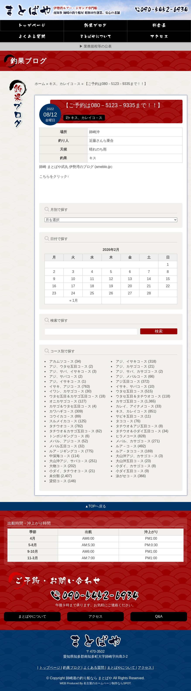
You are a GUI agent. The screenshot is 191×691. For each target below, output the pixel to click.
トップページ (50, 667)
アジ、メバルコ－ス (131, 376)
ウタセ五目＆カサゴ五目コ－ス (73, 396)
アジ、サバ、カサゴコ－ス (137, 371)
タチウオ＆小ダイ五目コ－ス (138, 431)
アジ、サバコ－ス (63, 376)
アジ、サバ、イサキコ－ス (70, 371)
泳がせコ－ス (126, 476)
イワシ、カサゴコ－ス (66, 391)
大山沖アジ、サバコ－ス (68, 461)
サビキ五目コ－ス (130, 416)
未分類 (54, 476)
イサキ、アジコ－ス (65, 386)
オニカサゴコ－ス (63, 401)
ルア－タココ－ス (130, 451)
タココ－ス (124, 421)
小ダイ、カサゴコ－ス (133, 466)
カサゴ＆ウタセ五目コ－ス (70, 406)
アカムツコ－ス (61, 361)
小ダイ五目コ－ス (130, 471)
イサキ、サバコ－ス (131, 386)
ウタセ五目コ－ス (130, 391)
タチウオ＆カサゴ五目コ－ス (72, 431)
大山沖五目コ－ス (130, 461)
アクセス (145, 667)
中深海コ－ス (59, 456)
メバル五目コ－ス (63, 446)
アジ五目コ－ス (128, 381)
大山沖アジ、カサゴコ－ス (137, 456)
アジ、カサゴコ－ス (131, 366)
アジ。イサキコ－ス (65, 381)
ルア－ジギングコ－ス (66, 451)
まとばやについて (121, 667)
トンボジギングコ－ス (66, 436)
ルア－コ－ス (126, 446)
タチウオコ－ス (61, 426)
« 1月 (74, 300)
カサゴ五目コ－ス (130, 401)
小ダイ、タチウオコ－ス (68, 471)
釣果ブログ (72, 667)
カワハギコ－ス (61, 411)
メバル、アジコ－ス (65, 441)
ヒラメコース (126, 436)
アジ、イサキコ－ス (131, 361)
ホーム (40, 84)
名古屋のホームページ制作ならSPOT (107, 683)
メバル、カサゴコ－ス (133, 441)
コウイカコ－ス (61, 416)
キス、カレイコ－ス (64, 84)
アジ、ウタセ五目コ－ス (68, 366)
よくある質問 (94, 667)
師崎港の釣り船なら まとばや (89, 678)
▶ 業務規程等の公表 (95, 46)
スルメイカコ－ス (63, 421)
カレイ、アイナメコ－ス (135, 406)
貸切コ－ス (58, 481)
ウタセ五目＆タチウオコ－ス (138, 396)
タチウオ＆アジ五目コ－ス (137, 426)
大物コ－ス (58, 466)
